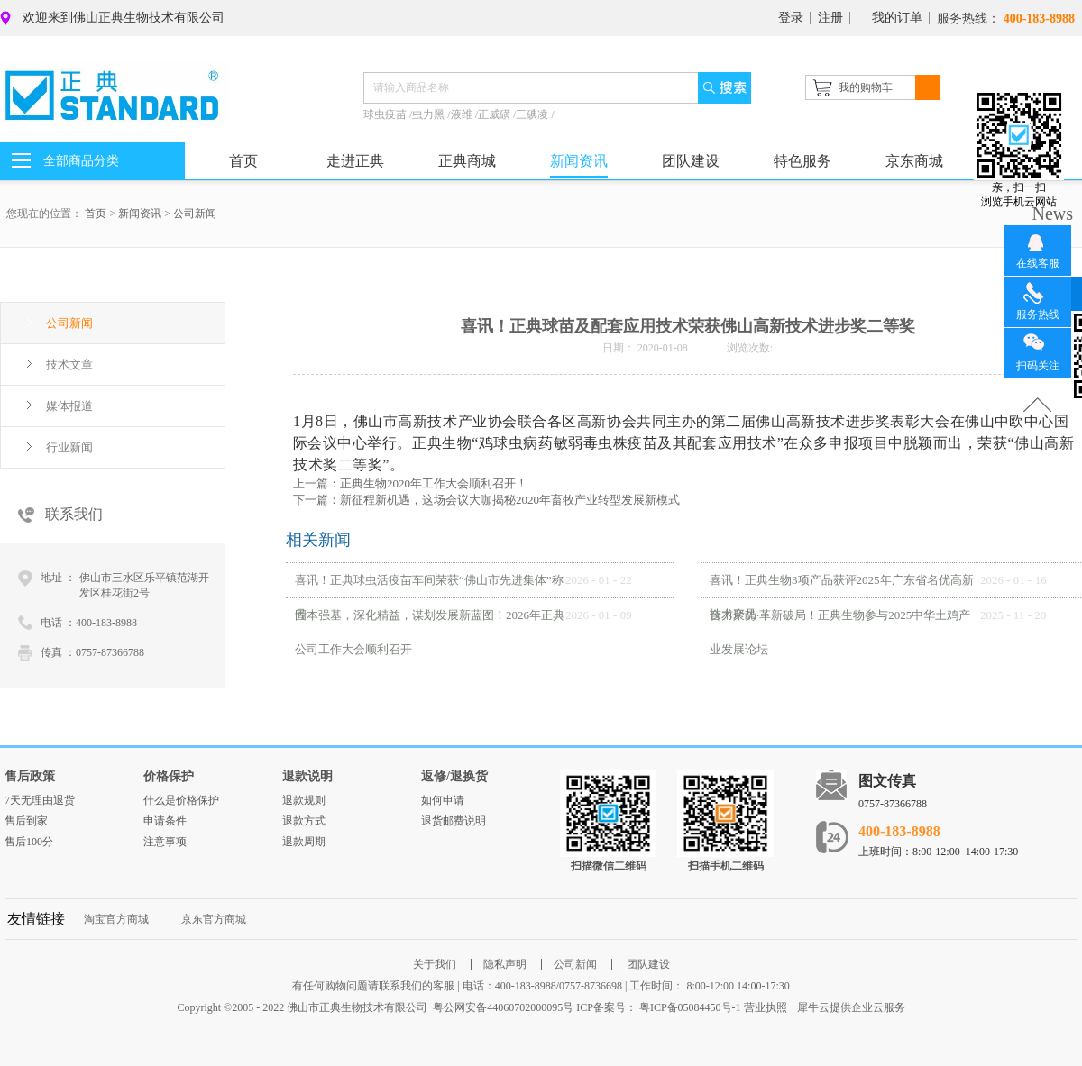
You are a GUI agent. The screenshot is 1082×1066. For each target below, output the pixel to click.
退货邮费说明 (453, 821)
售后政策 (30, 776)
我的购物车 (866, 87)
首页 (243, 161)
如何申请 (442, 800)
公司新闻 (194, 213)
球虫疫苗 (386, 114)
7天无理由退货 (40, 800)
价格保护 (168, 776)
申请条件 (165, 821)
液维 (463, 114)
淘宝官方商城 (116, 919)
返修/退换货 (454, 776)
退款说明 (307, 776)
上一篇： (410, 483)
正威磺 (495, 114)
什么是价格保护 (181, 800)
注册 (830, 17)
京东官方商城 (213, 919)
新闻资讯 (139, 213)
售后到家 (26, 821)
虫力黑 (429, 114)
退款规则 (304, 800)
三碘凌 (533, 114)
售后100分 (29, 841)
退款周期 (304, 841)
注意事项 (165, 841)
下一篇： (486, 499)
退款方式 (304, 821)
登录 (790, 17)
